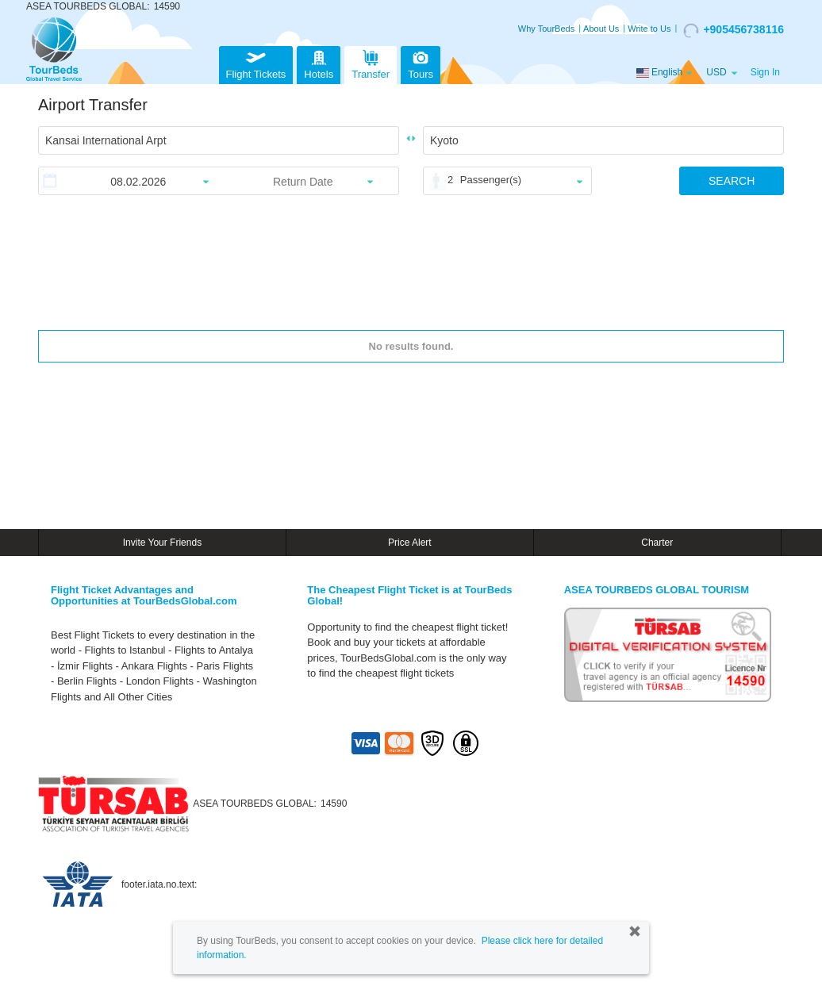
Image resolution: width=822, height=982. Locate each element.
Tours (420, 63)
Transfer (370, 63)
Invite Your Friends (162, 542)
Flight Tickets (256, 63)
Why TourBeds (546, 28)
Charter (657, 542)
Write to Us (649, 28)
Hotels (318, 63)
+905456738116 (733, 30)
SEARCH (732, 181)
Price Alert (410, 542)
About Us (601, 28)
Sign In (765, 72)
